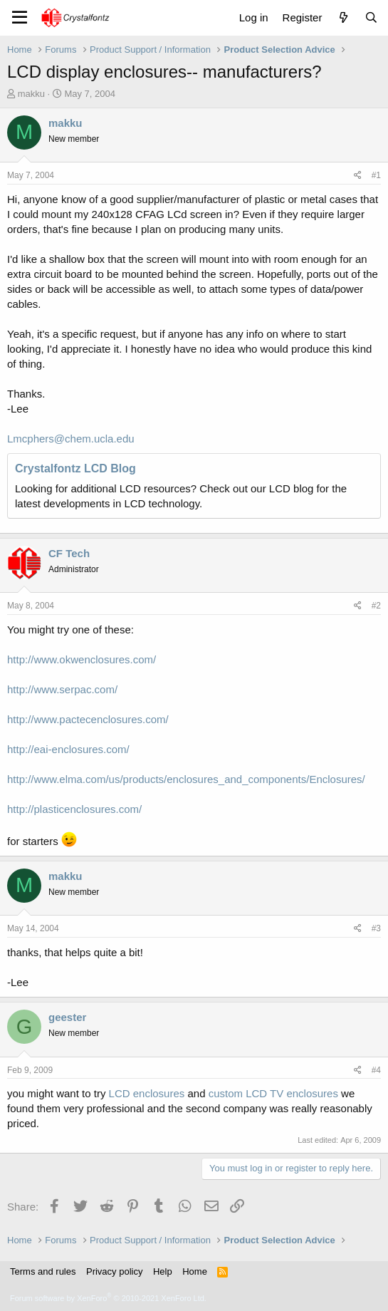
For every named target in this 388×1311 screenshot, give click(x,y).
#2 (376, 606)
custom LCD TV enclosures (273, 1093)
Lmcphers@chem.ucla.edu (71, 438)
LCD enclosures (147, 1093)
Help (162, 1271)
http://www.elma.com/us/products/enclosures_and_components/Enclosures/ (186, 779)
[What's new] (343, 17)
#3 (376, 928)
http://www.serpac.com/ (62, 689)
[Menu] (19, 18)
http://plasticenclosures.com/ (74, 809)
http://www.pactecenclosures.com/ (88, 719)
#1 (376, 175)
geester (67, 1017)
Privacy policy (114, 1271)
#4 (376, 1070)
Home (194, 1271)
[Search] (371, 17)
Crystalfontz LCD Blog (75, 468)
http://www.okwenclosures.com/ (81, 659)
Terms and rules (42, 1271)
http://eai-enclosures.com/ (68, 749)
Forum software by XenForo (108, 1298)
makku (31, 93)
